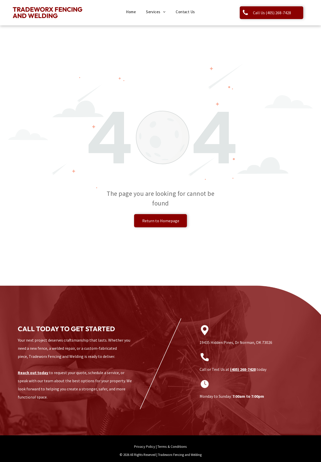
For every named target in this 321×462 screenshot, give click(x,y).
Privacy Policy (144, 446)
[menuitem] (131, 12)
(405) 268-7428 (243, 369)
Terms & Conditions (172, 446)
